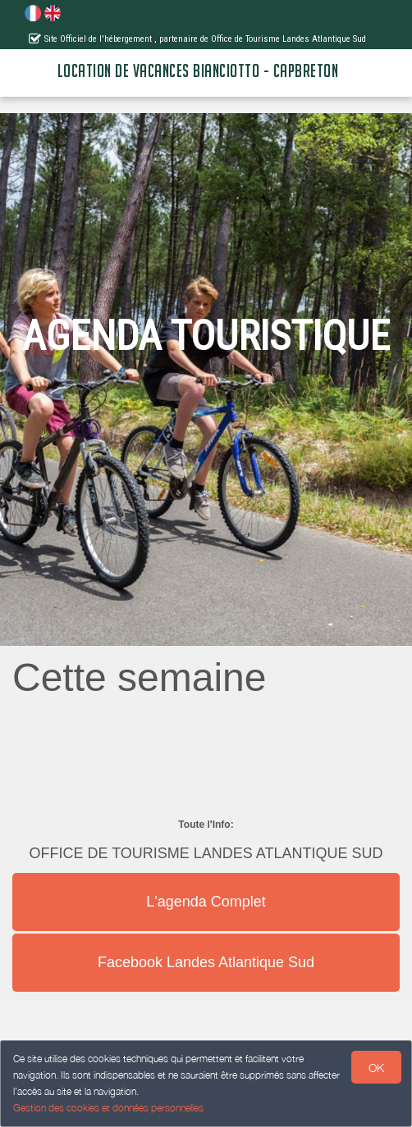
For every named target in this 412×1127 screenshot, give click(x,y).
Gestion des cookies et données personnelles (108, 1108)
